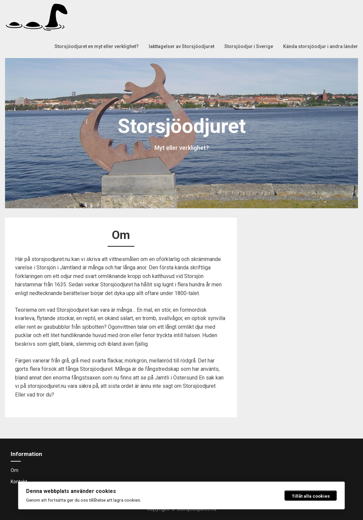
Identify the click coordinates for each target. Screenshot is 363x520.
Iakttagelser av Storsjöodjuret (181, 46)
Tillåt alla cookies (311, 496)
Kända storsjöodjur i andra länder (320, 46)
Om (14, 470)
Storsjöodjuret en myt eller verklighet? (96, 46)
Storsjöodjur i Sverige (248, 46)
